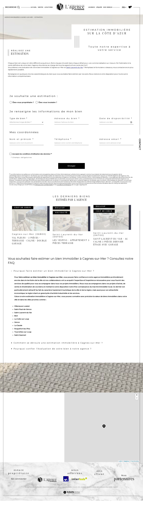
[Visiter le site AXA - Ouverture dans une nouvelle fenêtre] (66, 486)
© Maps (126, 469)
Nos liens (99, 494)
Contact (139, 144)
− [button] (136, 405)
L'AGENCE (91, 7)
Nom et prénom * (22, 142)
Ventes (40, 7)
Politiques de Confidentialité (44, 190)
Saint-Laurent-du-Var (78, 68)
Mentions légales (86, 494)
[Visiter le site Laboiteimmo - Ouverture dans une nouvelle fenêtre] (71, 502)
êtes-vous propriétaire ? (24, 104)
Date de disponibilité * (116, 121)
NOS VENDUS (107, 7)
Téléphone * (63, 142)
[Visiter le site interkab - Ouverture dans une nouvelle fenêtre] (79, 486)
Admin (94, 494)
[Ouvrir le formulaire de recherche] (12, 7)
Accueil (34, 7)
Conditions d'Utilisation (64, 190)
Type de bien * (19, 121)
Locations (48, 7)
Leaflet (120, 469)
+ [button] (136, 402)
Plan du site (76, 494)
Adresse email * (111, 142)
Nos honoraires (67, 494)
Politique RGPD (107, 494)
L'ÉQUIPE (99, 7)
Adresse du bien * (68, 121)
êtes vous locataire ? (48, 104)
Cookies (115, 494)
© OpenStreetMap (134, 469)
